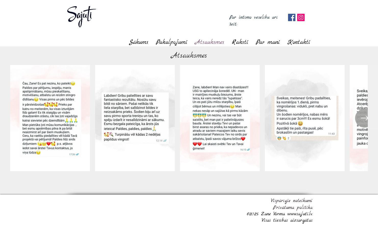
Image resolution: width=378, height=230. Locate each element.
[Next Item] (364, 118)
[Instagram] (301, 17)
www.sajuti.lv (300, 214)
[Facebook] (291, 17)
